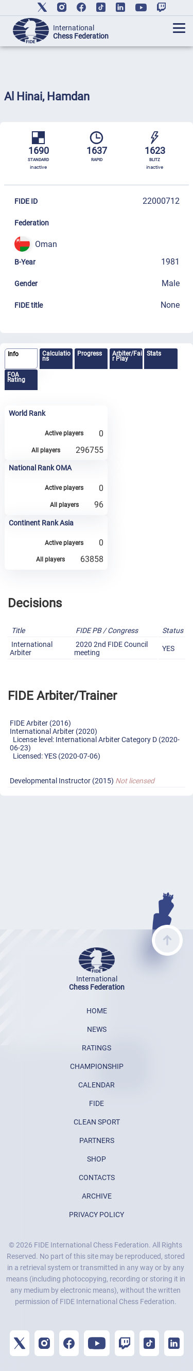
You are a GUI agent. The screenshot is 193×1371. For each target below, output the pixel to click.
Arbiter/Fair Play (127, 356)
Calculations (56, 356)
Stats (154, 353)
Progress (89, 353)
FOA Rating (16, 377)
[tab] (21, 359)
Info (13, 354)
